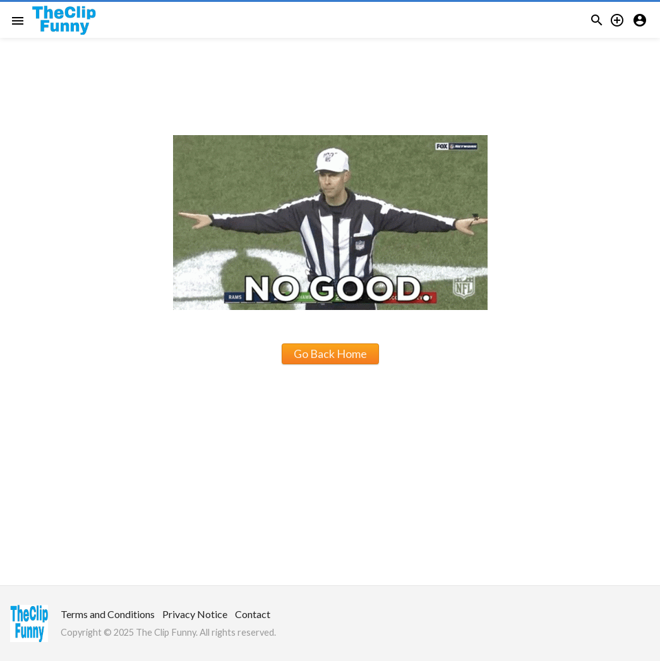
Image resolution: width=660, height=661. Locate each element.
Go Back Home (330, 353)
